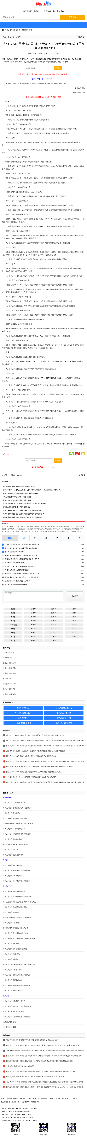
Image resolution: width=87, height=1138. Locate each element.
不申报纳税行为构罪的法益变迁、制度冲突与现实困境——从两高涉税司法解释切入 (32, 490)
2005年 (74, 617)
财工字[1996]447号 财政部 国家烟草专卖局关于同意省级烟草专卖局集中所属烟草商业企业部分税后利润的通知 (44, 740)
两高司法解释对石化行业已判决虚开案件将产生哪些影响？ (23, 514)
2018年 (33, 633)
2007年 (33, 621)
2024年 (74, 637)
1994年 (13, 609)
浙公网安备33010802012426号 (11, 1120)
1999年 (33, 613)
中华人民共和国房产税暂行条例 (14, 891)
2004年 (53, 617)
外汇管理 (65, 1098)
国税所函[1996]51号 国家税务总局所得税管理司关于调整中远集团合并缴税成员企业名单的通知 (39, 766)
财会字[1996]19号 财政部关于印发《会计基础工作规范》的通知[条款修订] (32, 1040)
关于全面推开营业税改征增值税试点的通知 (18, 823)
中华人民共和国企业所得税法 (13, 865)
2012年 (74, 625)
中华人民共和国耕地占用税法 (13, 970)
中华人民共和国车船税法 (11, 944)
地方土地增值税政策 (64, 723)
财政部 (9, 1098)
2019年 (53, 633)
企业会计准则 (7, 658)
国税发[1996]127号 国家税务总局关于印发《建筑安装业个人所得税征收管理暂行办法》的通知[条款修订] (42, 1045)
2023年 (53, 637)
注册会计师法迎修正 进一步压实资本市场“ (19, 30)
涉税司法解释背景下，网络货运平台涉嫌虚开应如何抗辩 (22, 510)
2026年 (33, 641)
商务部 (15, 1098)
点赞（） (10, 454)
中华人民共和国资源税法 (11, 923)
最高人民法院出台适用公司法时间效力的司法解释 (20, 493)
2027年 (53, 641)
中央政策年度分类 (64, 713)
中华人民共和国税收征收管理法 (14, 1001)
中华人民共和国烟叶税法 (11, 954)
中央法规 (11, 37)
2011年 (53, 625)
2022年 (33, 637)
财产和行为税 (7, 886)
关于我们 (11, 1108)
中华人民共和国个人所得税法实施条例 (16, 881)
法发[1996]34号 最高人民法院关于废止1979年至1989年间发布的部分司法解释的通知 (35, 751)
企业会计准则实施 (9, 673)
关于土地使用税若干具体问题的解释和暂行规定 (19, 902)
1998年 (13, 613)
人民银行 (51, 1098)
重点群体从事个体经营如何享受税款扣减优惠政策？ (22, 548)
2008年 (53, 621)
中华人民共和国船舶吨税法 (12, 990)
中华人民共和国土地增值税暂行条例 (15, 933)
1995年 (33, 609)
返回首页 (81, 37)
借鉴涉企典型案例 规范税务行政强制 (17, 570)
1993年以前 (13, 625)
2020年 (74, 633)
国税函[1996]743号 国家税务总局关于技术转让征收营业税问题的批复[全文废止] (34, 772)
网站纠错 (34, 1108)
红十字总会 (73, 1098)
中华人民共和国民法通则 (74, 361)
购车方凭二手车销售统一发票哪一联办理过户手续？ (22, 573)
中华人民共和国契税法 (11, 959)
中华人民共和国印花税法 (11, 912)
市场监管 (36, 1098)
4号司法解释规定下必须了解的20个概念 (17, 507)
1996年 (18, 37)
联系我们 (26, 1108)
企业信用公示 (16, 1102)
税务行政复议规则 (9, 1027)
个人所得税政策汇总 (23, 713)
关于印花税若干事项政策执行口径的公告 (17, 917)
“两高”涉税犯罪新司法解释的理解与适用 (17, 497)
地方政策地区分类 (64, 718)
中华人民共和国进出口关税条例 (14, 855)
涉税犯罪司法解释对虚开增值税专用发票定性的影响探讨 (22, 517)
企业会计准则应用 (9, 663)
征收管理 (6, 996)
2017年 (13, 633)
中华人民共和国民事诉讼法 (51, 378)
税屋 (4, 37)
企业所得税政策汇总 (64, 708)
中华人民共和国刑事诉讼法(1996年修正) (20, 1066)
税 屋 (34, 53)
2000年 (53, 613)
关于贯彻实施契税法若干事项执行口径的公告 (19, 964)
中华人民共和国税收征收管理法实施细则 (17, 1006)
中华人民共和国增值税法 (11, 813)
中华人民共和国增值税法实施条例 (15, 818)
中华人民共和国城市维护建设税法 (15, 907)
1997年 (74, 609)
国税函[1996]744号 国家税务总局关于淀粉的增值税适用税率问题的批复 (31, 756)
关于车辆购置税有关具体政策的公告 (15, 844)
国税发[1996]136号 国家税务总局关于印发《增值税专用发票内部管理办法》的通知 (35, 1077)
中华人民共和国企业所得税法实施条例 (16, 870)
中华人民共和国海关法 (11, 850)
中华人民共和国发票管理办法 (13, 1011)
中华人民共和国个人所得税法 (13, 876)
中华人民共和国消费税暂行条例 (14, 829)
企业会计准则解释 (9, 668)
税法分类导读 (23, 718)
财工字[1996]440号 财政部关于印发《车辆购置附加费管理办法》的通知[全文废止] (35, 735)
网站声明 (18, 1108)
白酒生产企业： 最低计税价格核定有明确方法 (20, 566)
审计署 (58, 1098)
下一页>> (51, 467)
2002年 (13, 617)
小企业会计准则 (8, 652)
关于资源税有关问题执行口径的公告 (15, 928)
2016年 (74, 629)
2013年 (13, 629)
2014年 (33, 629)
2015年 (53, 629)
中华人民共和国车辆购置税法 (13, 839)
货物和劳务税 (7, 797)
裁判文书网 (26, 1102)
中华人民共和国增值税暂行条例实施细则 (17, 808)
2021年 (13, 637)
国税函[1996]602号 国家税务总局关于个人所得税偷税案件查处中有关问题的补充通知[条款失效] (39, 1061)
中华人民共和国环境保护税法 (13, 980)
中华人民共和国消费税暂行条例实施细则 (17, 834)
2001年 (74, 613)
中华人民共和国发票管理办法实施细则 (16, 1017)
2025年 (13, 641)
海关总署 (44, 1098)
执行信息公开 (5, 1102)
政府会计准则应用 (9, 684)
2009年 (74, 621)
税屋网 (4, 1108)
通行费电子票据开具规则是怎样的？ (17, 584)
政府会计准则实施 (9, 694)
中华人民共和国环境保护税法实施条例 (16, 985)
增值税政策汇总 (23, 708)
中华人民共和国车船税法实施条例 (15, 949)
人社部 (29, 1098)
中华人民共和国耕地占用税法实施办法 (16, 975)
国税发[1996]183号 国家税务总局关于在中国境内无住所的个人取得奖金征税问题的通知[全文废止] (40, 1071)
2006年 (13, 621)
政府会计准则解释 (9, 689)
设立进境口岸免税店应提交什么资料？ (17, 581)
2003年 (33, 617)
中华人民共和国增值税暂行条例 (14, 803)
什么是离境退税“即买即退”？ (14, 552)
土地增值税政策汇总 (23, 723)
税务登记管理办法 (9, 1022)
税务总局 (22, 1098)
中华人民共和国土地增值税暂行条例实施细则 (19, 938)
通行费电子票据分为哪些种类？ (15, 563)
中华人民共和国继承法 (50, 427)
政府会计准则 (7, 678)
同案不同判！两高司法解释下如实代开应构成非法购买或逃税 (24, 504)
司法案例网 (35, 1102)
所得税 (5, 860)
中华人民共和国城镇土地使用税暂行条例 (17, 897)
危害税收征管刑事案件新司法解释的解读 (17, 500)
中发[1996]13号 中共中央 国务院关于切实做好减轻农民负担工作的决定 (31, 777)
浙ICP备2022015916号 (30, 1120)
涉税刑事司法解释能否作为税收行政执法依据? (19, 487)
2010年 (33, 625)
